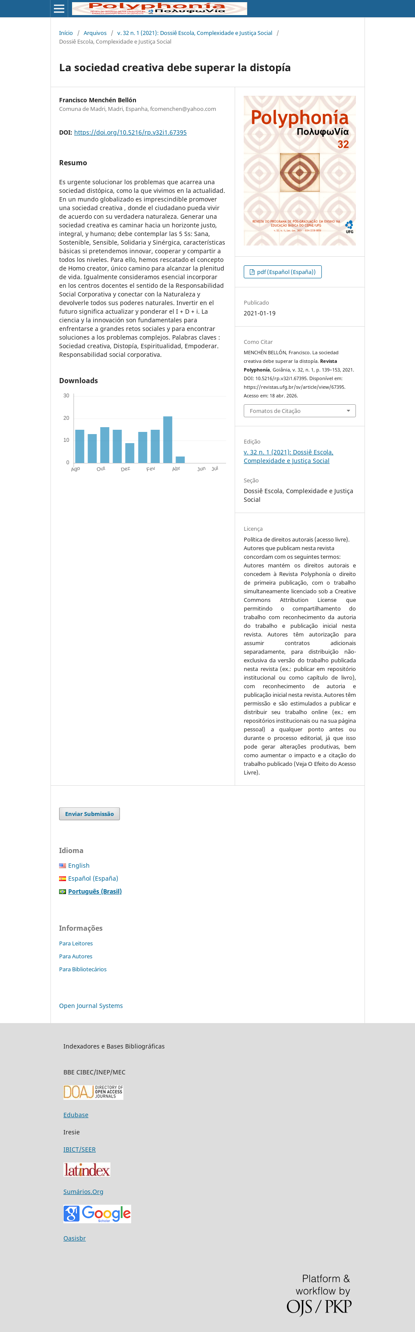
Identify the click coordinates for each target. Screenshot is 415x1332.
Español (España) (93, 878)
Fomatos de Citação (275, 411)
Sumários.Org (83, 1191)
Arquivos (95, 33)
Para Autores (75, 956)
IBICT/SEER (79, 1149)
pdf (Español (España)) (286, 272)
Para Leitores (76, 943)
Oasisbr (74, 1238)
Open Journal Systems (91, 1005)
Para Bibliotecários (83, 969)
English (79, 865)
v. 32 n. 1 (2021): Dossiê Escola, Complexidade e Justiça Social (194, 33)
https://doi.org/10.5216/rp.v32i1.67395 (130, 132)
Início (66, 33)
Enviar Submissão (89, 814)
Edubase (75, 1115)
